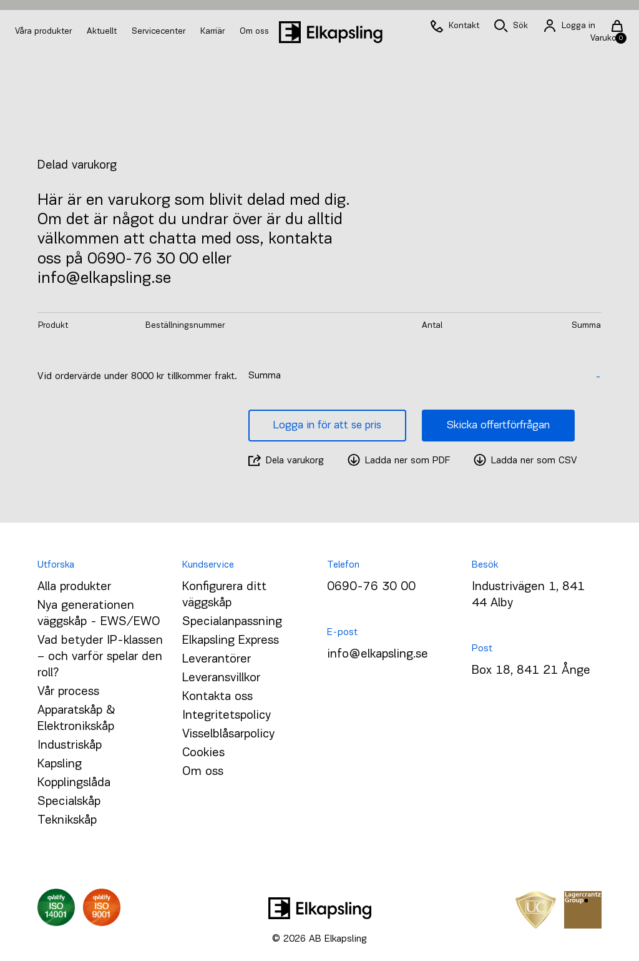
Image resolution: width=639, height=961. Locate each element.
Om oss (254, 31)
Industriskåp (69, 745)
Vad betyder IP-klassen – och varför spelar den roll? (100, 656)
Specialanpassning (232, 622)
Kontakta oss (217, 697)
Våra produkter (43, 31)
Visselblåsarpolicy (228, 734)
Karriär (213, 31)
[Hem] (331, 32)
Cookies (203, 753)
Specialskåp (68, 802)
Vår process (68, 692)
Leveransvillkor (221, 678)
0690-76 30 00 (371, 587)
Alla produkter (74, 587)
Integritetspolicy (226, 715)
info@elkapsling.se (377, 654)
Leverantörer (216, 659)
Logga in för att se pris (327, 425)
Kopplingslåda (73, 783)
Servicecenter (160, 31)
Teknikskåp (67, 820)
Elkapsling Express (230, 640)
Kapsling (59, 764)
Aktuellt (103, 31)
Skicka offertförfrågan (498, 425)
